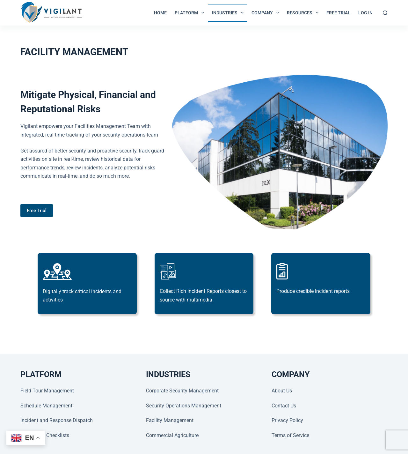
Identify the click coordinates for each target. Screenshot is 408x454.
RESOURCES (304, 13)
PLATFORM (191, 13)
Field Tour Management (47, 391)
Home (160, 12)
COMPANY (266, 13)
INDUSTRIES (229, 13)
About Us (282, 391)
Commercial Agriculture (172, 435)
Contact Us (284, 406)
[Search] (385, 13)
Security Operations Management (183, 406)
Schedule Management (46, 406)
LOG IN (365, 12)
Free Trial (338, 12)
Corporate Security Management (182, 391)
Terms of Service (290, 435)
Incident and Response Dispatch (56, 420)
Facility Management (169, 420)
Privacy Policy (287, 420)
